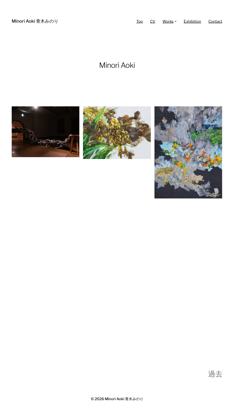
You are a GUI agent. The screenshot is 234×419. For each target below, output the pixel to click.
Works (168, 21)
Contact (215, 21)
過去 (215, 373)
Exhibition (192, 21)
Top (139, 21)
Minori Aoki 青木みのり (35, 21)
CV (152, 21)
